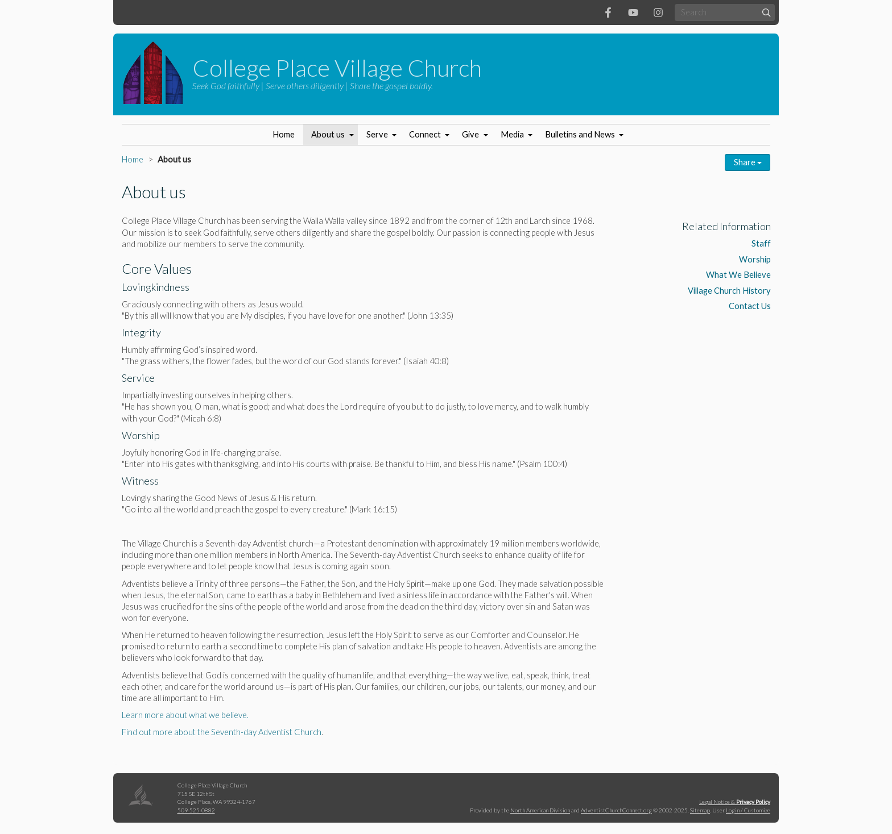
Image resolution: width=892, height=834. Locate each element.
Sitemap (700, 810)
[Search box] (725, 12)
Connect (425, 134)
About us (328, 134)
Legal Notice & (734, 801)
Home (283, 134)
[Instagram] (658, 12)
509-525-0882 (196, 810)
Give (470, 134)
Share (748, 162)
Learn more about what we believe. (185, 715)
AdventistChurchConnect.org (616, 810)
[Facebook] (608, 12)
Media (512, 134)
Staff (761, 243)
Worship (755, 259)
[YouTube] (633, 12)
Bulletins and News (580, 134)
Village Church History (729, 290)
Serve (377, 134)
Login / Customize (748, 810)
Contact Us (750, 306)
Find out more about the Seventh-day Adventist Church (221, 732)
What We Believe (738, 275)
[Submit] (766, 12)
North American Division (540, 810)
